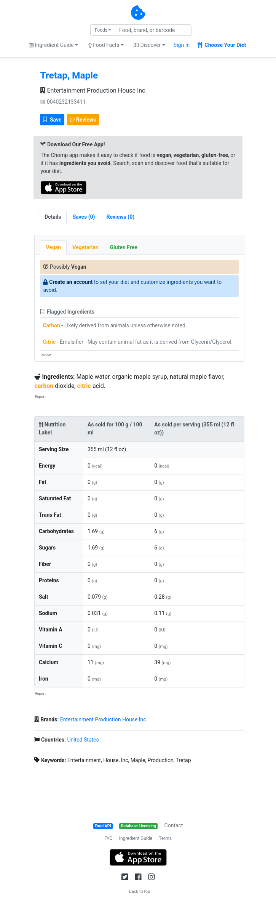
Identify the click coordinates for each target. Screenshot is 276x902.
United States (83, 740)
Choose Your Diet (222, 45)
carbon (43, 385)
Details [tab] (53, 217)
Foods (101, 30)
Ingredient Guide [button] (51, 45)
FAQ (108, 838)
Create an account (71, 282)
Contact (173, 825)
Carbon (51, 325)
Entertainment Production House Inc (103, 719)
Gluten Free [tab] (123, 247)
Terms (165, 838)
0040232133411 (63, 102)
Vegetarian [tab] (85, 247)
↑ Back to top (138, 891)
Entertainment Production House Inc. (93, 90)
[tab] (84, 217)
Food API (103, 825)
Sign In (182, 45)
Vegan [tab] (53, 247)
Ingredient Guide (135, 838)
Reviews (83, 120)
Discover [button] (147, 45)
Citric (49, 342)
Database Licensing (138, 825)
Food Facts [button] (104, 45)
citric (84, 385)
